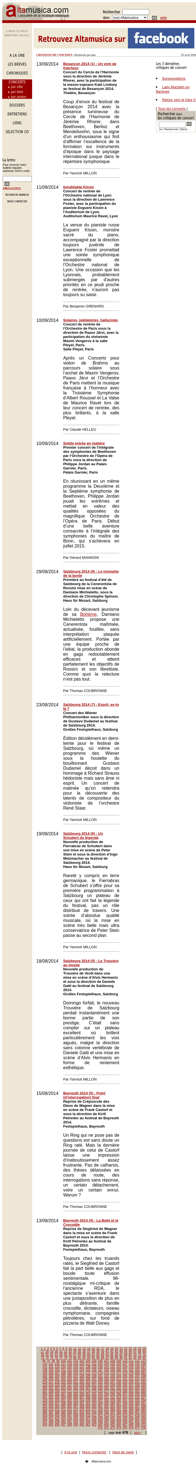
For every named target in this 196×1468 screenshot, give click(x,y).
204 (75, 1379)
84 (93, 1357)
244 (112, 1385)
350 (137, 1403)
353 (51, 1406)
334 (143, 1400)
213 (131, 1379)
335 (45, 1403)
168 (63, 1372)
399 (125, 1412)
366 (131, 1406)
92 (130, 1357)
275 (94, 1391)
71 (139, 1354)
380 (112, 1409)
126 (119, 1363)
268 (51, 1391)
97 (48, 1360)
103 (81, 1360)
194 (119, 1375)
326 (94, 1400)
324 (81, 1400)
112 (137, 1360)
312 (112, 1397)
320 (57, 1400)
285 (51, 1394)
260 (106, 1388)
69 (130, 1354)
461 (88, 1424)
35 (79, 1351)
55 (65, 1354)
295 (112, 1394)
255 (75, 1388)
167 (57, 1372)
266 (143, 1388)
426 (81, 1418)
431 (112, 1418)
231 (137, 1382)
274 (88, 1391)
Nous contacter (94, 1452)
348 (125, 1403)
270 (63, 1391)
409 (81, 1415)
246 (125, 1385)
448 (112, 1421)
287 (63, 1394)
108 (112, 1360)
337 (57, 1403)
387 (51, 1412)
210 (112, 1379)
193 (112, 1375)
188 (81, 1375)
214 (137, 1379)
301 (45, 1397)
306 (75, 1397)
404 (51, 1415)
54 (61, 1354)
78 (65, 1357)
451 (131, 1421)
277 (106, 1391)
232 (143, 1382)
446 (100, 1421)
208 (100, 1379)
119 (75, 1363)
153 (75, 1369)
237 (69, 1385)
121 (88, 1363)
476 (131, 1427)
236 (63, 1385)
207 (94, 1379)
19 (111, 1348)
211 (119, 1379)
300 (143, 1394)
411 (94, 1415)
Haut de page (123, 1452)
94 (139, 1357)
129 (137, 1363)
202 (63, 1379)
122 (94, 1363)
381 (119, 1409)
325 (88, 1400)
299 (137, 1394)
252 (57, 1388)
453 (143, 1421)
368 (143, 1406)
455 (51, 1424)
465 (112, 1424)
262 (119, 1388)
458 (69, 1424)
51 (47, 1354)
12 (79, 1348)
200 (51, 1379)
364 (119, 1406)
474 (119, 1427)
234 (51, 1385)
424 (69, 1418)
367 (137, 1406)
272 (75, 1391)
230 (131, 1382)
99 (58, 1360)
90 (121, 1357)
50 (42, 1354)
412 (100, 1415)
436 (143, 1418)
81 (79, 1357)
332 (131, 1400)
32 (65, 1351)
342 (88, 1403)
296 (119, 1394)
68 (125, 1354)
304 (63, 1397)
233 (45, 1385)
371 (57, 1409)
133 (57, 1366)
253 (63, 1388)
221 (75, 1382)
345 (106, 1403)
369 (45, 1409)
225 (100, 1382)
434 (131, 1418)
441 (69, 1421)
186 (69, 1375)
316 (137, 1397)
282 (137, 1391)
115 (51, 1363)
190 (94, 1375)
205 (81, 1379)
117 (63, 1363)
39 (97, 1351)
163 (137, 1369)
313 (119, 1397)
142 (112, 1366)
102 (75, 1360)
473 (112, 1427)
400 (131, 1412)
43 (116, 1351)
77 (61, 1357)
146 (137, 1366)
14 (88, 1348)
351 (143, 1403)
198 (143, 1375)
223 (88, 1382)
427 (88, 1418)
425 (75, 1418)
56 (70, 1354)
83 (88, 1357)
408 (75, 1415)
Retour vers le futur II (178, 100)
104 (88, 1360)
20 (116, 1348)
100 (63, 1360)
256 (81, 1388)
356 (69, 1406)
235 (57, 1385)
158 (106, 1369)
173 (94, 1372)
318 (45, 1400)
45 (125, 1351)
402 (143, 1412)
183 (51, 1375)
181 (143, 1372)
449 (119, 1421)
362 (106, 1406)
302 (51, 1397)
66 (116, 1354)
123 (100, 1363)
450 (125, 1421)
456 (57, 1424)
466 (119, 1424)
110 (125, 1360)
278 (112, 1391)
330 (119, 1400)
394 (94, 1412)
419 (143, 1415)
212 (125, 1379)
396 (106, 1412)
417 (131, 1415)
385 (143, 1409)
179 (131, 1372)
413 (106, 1415)
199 (45, 1379)
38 (93, 1351)
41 (107, 1351)
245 (119, 1385)
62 (97, 1354)
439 (57, 1421)
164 (143, 1369)
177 (119, 1372)
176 (112, 1372)
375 (81, 1409)
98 (53, 1360)
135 (69, 1366)
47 (134, 1351)
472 (106, 1427)
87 (107, 1357)
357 (75, 1406)
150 (57, 1369)
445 (94, 1421)
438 (51, 1421)
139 (94, 1366)
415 (119, 1415)
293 (100, 1394)
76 (56, 1357)
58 (79, 1354)
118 (69, 1363)
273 (81, 1391)
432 (119, 1418)
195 (125, 1375)
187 (75, 1375)
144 (125, 1366)
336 (51, 1403)
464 (106, 1424)
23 (130, 1348)
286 (57, 1394)
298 (131, 1394)
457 (63, 1424)
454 (45, 1424)
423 (63, 1418)
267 (45, 1391)
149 (51, 1369)
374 (75, 1409)
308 (88, 1397)
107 (106, 1360)
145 (131, 1366)
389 (63, 1412)
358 (81, 1406)
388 (57, 1412)
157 (100, 1369)
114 (45, 1363)
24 (134, 1348)
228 (119, 1382)
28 (47, 1351)
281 (131, 1391)
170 (75, 1372)
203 (69, 1379)
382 (125, 1409)
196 (131, 1375)
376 (88, 1409)
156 (94, 1369)
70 (134, 1354)
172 (88, 1372)
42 (111, 1351)
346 (112, 1403)
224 (94, 1382)
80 (74, 1357)
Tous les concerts (171, 109)
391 (75, 1412)
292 (94, 1394)
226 (106, 1382)
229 (125, 1382)
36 (84, 1351)
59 (84, 1354)
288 (69, 1394)
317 (143, 1397)
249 (143, 1385)
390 (69, 1412)
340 (75, 1403)
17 (102, 1348)
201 (57, 1379)
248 (137, 1385)
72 (144, 1354)
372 (63, 1409)
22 (125, 1348)
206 (88, 1379)
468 (131, 1424)
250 (45, 1388)
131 (45, 1366)
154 (81, 1369)
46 (130, 1351)
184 (57, 1375)
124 (106, 1363)
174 (100, 1372)
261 (112, 1388)
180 (137, 1372)
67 (121, 1354)
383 (131, 1409)
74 (47, 1357)
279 (119, 1391)
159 (112, 1369)
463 (100, 1424)
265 (137, 1388)
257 (88, 1388)
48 (139, 1351)
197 (137, 1375)
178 (125, 1372)
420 (45, 1418)
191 (100, 1375)
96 (44, 1360)
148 (45, 1369)
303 (57, 1397)
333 (137, 1400)
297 (125, 1394)
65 (111, 1354)
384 (137, 1409)
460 (81, 1424)
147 (143, 1366)
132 (51, 1366)
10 (70, 1348)
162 (131, 1369)
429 (100, 1418)
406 (63, 1415)
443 (81, 1421)
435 (137, 1418)
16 (97, 1348)
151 (63, 1369)
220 (69, 1382)
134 (63, 1366)
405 (57, 1415)
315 (131, 1397)
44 (121, 1351)
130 (143, 1363)
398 (119, 1412)
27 (42, 1351)
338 (63, 1403)
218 (57, 1382)
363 (112, 1406)
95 (144, 1357)
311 (106, 1397)
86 (102, 1357)
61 (93, 1354)
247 (131, 1385)
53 (56, 1354)
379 (106, 1409)
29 (51, 1351)
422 (57, 1418)
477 (137, 1427)
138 (88, 1366)
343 (94, 1403)
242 (100, 1385)
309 (94, 1397)
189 (88, 1375)
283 (143, 1391)
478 (143, 1427)
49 (144, 1351)
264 (131, 1388)
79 (70, 1357)
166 (51, 1372)
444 (88, 1421)
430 (106, 1418)
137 (81, 1366)
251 (51, 1388)
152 (69, 1369)
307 (81, 1397)
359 (88, 1406)
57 (74, 1354)
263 (125, 1388)
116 (57, 1363)
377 (94, 1409)
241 (94, 1385)
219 (63, 1382)
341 (81, 1403)
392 (81, 1412)
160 (119, 1369)
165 (45, 1372)
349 (131, 1403)
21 (121, 1348)
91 (125, 1357)
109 (119, 1360)
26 (144, 1348)
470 (143, 1424)
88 (111, 1357)
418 (137, 1415)
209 (106, 1379)
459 (75, 1424)
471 (100, 1427)
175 (106, 1372)
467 (125, 1424)
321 (63, 1400)
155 (88, 1369)
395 (100, 1412)
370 (51, 1409)
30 (56, 1351)
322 (69, 1400)
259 (100, 1388)
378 (100, 1409)
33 (70, 1351)
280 (125, 1391)
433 (125, 1418)
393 (88, 1412)
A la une (70, 1452)
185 (63, 1375)
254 (69, 1388)
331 (125, 1400)
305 (69, 1397)
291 (88, 1394)
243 (106, 1385)
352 (45, 1406)
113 (143, 1360)
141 (106, 1366)
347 (119, 1403)
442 (75, 1421)
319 (51, 1400)
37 (88, 1351)
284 (45, 1394)
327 (100, 1400)
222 (81, 1382)
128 (131, 1363)
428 (94, 1418)
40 (102, 1351)
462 (94, 1424)
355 (63, 1406)
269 (57, 1391)
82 (84, 1357)
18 (107, 1348)
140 (100, 1366)
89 (116, 1357)
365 (125, 1406)
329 (112, 1400)
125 (112, 1363)
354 (57, 1406)
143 (119, 1366)
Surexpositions (173, 78)
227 (112, 1382)
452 (137, 1421)
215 (143, 1379)
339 (69, 1403)
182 (45, 1375)
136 (75, 1366)
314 (125, 1397)
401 (137, 1412)
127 (125, 1363)
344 (100, 1403)
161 (125, 1369)
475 (125, 1427)
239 (81, 1385)
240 (88, 1385)
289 (75, 1394)
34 (74, 1351)
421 (51, 1418)
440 (63, 1421)
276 (100, 1391)
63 (102, 1354)
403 (45, 1415)
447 (106, 1421)
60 (88, 1354)
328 (106, 1400)
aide (163, 17)
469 (137, 1424)
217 (51, 1382)
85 (97, 1357)
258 (94, 1388)
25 (139, 1348)
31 (61, 1351)
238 (75, 1385)
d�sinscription (12, 188)
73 (42, 1357)
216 (45, 1382)
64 (107, 1354)
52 (51, 1354)
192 (106, 1375)
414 (112, 1415)
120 (81, 1363)
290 (81, 1394)
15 (93, 1348)
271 (69, 1391)
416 (125, 1415)
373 (69, 1409)
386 (45, 1412)
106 (100, 1360)
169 (69, 1372)
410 (88, 1415)
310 (100, 1397)
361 (100, 1406)
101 (69, 1360)
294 (106, 1394)
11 (74, 1348)
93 (134, 1357)
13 (84, 1348)
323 (75, 1400)
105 (94, 1360)
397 (112, 1412)
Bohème (88, 614)
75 (51, 1357)
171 (81, 1372)
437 (45, 1421)
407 (69, 1415)
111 (131, 1360)
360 (94, 1406)
